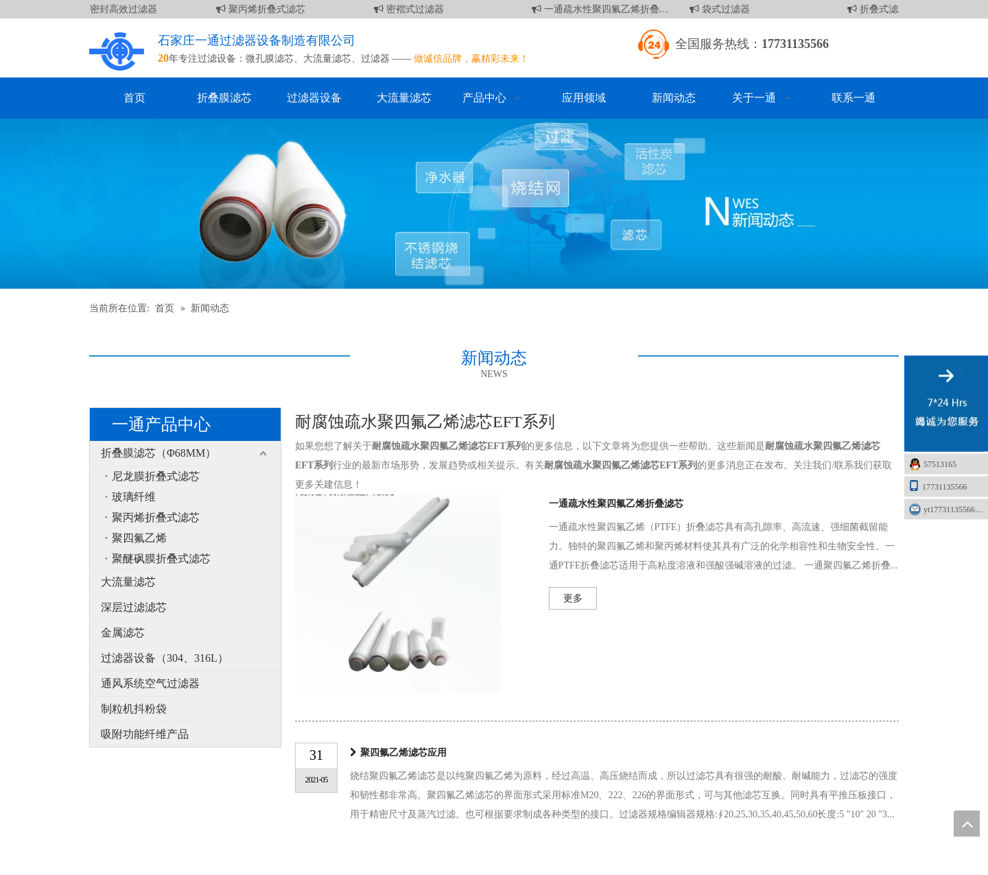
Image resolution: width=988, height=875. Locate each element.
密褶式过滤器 (412, 9)
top (967, 824)
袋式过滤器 (722, 9)
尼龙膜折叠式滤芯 (156, 476)
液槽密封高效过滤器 (110, 9)
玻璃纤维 (134, 497)
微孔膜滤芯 (270, 58)
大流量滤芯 (327, 58)
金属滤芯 (123, 632)
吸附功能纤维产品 (145, 734)
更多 (573, 598)
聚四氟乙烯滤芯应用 (403, 752)
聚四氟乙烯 (139, 538)
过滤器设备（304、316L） (164, 658)
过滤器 (375, 58)
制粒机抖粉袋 (134, 709)
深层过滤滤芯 (134, 607)
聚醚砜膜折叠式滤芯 (161, 558)
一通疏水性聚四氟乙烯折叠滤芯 (603, 9)
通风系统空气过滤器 (150, 683)
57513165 (940, 464)
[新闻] (494, 204)
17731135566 (937, 486)
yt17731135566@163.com (956, 509)
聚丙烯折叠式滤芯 (263, 9)
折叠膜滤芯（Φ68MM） (158, 453)
